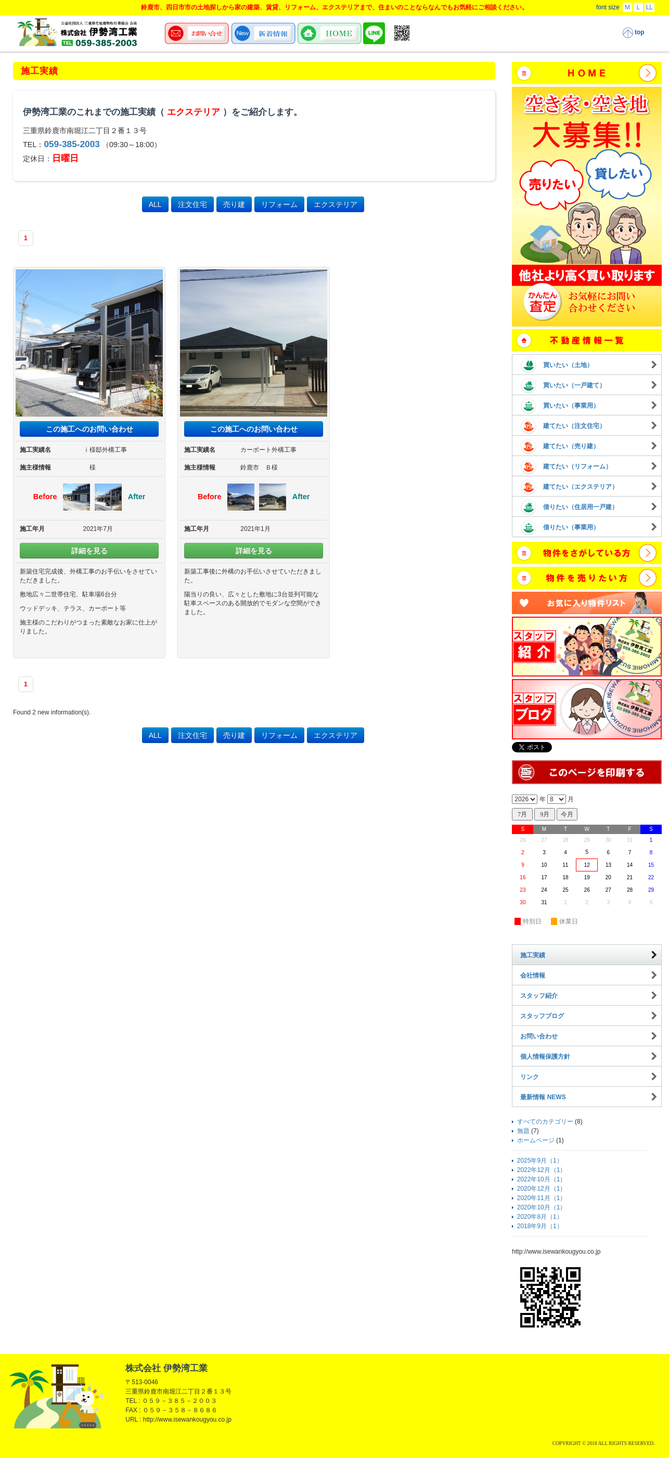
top (634, 33)
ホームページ (536, 1140)
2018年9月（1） (540, 1226)
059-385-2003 (72, 144)
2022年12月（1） (542, 1170)
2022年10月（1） (542, 1179)
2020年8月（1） (540, 1216)
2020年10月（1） (542, 1207)
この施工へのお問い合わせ (89, 429)
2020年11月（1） (542, 1198)
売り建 (234, 204)
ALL (155, 204)
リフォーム (279, 204)
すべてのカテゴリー (545, 1121)
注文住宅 (192, 204)
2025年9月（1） (540, 1160)
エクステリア (335, 204)
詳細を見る (89, 550)
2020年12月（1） (542, 1188)
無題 (523, 1131)
